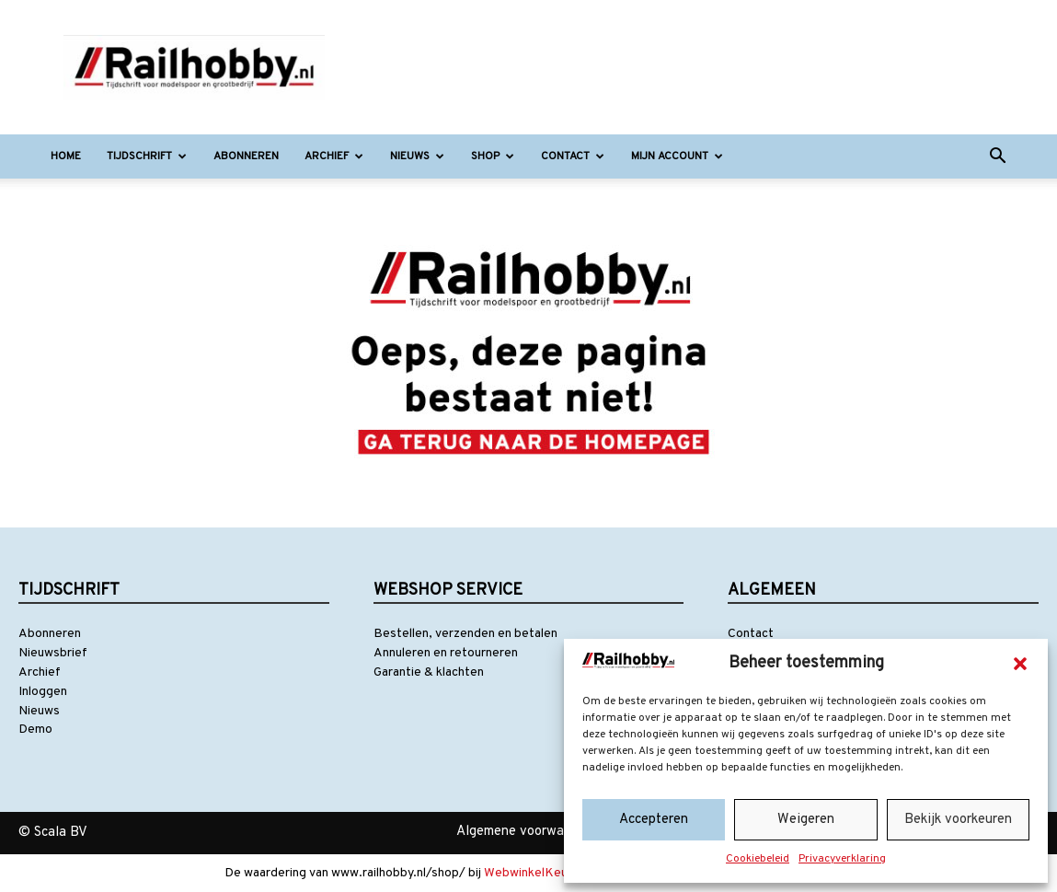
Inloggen (42, 692)
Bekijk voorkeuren (958, 819)
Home (66, 156)
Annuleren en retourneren (445, 653)
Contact (572, 156)
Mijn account (677, 156)
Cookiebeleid (757, 858)
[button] (1020, 664)
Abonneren (246, 156)
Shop (492, 156)
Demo (35, 729)
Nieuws (417, 156)
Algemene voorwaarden (527, 831)
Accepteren (653, 819)
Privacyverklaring (842, 858)
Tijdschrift (147, 156)
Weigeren (805, 819)
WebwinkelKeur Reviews (554, 873)
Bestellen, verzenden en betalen (465, 634)
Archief (333, 156)
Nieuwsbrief (52, 653)
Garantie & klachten (428, 672)
